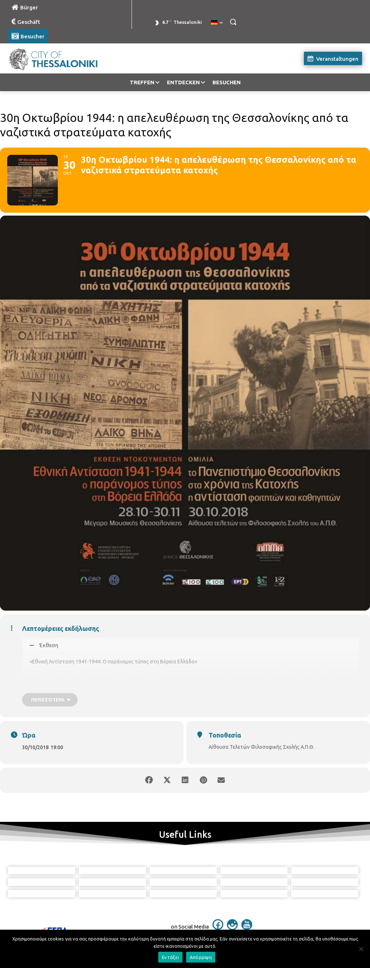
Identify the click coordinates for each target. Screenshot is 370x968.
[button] (233, 22)
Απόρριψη (201, 957)
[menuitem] (216, 22)
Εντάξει (170, 957)
